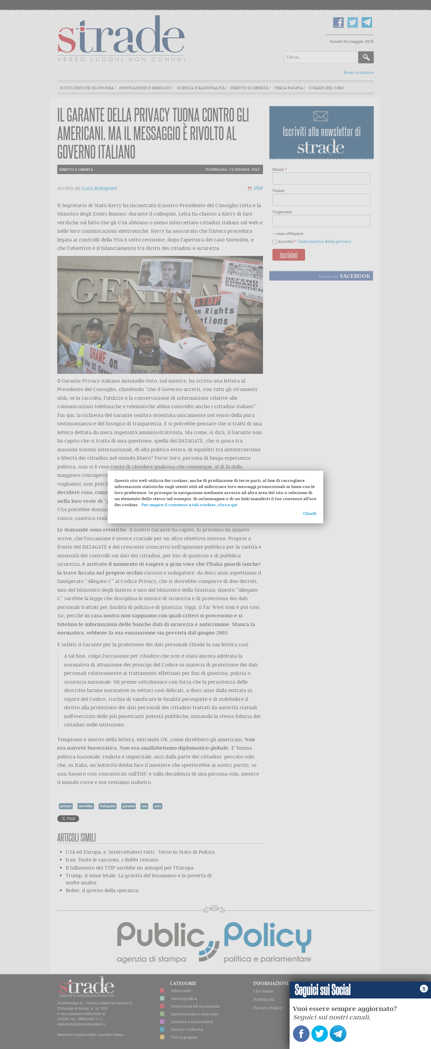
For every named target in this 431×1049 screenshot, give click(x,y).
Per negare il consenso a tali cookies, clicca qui (189, 504)
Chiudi (310, 513)
